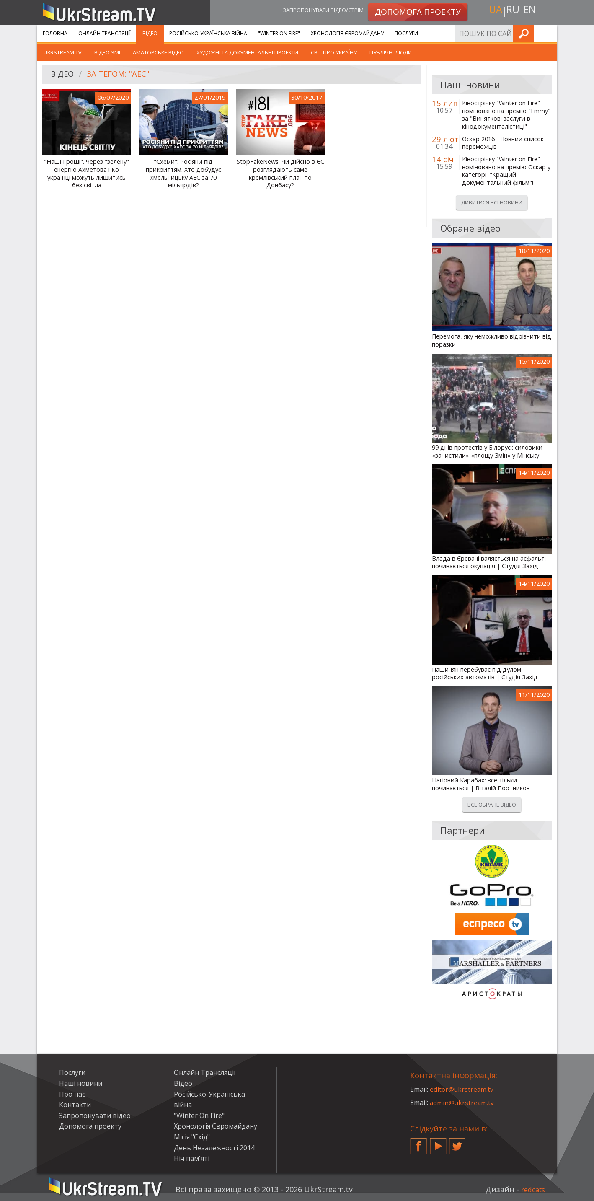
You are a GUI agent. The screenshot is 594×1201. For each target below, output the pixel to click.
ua (493, 11)
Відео (150, 33)
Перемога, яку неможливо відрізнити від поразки (491, 340)
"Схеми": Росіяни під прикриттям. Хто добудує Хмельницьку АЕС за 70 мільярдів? (183, 173)
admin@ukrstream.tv (462, 1102)
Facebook (418, 1142)
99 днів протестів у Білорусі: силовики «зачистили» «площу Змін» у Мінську (487, 451)
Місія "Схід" (192, 1136)
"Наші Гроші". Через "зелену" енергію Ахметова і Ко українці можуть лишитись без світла (86, 173)
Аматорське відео (158, 52)
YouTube (438, 1142)
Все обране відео (491, 804)
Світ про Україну (334, 52)
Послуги (406, 33)
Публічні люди (390, 52)
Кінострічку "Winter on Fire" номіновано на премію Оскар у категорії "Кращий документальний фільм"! (506, 170)
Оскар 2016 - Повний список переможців (503, 143)
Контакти (75, 1104)
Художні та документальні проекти (247, 52)
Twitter (457, 1142)
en (531, 11)
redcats (531, 1189)
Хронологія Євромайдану (347, 33)
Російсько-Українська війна (208, 33)
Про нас (72, 1094)
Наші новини (80, 1083)
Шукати (548, 33)
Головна (55, 33)
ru (512, 11)
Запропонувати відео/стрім (314, 11)
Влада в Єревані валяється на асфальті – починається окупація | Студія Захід (491, 562)
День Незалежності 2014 (214, 1147)
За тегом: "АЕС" (122, 74)
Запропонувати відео (95, 1115)
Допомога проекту (90, 1126)
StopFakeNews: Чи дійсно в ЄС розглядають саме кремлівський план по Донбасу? (280, 173)
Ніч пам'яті (191, 1158)
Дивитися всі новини (491, 202)
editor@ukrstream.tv (462, 1089)
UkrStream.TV (63, 52)
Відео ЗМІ (107, 52)
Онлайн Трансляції (104, 33)
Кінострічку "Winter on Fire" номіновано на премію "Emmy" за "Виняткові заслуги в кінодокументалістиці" (506, 114)
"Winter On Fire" (279, 33)
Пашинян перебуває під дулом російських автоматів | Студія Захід (485, 673)
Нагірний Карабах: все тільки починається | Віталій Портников (481, 784)
